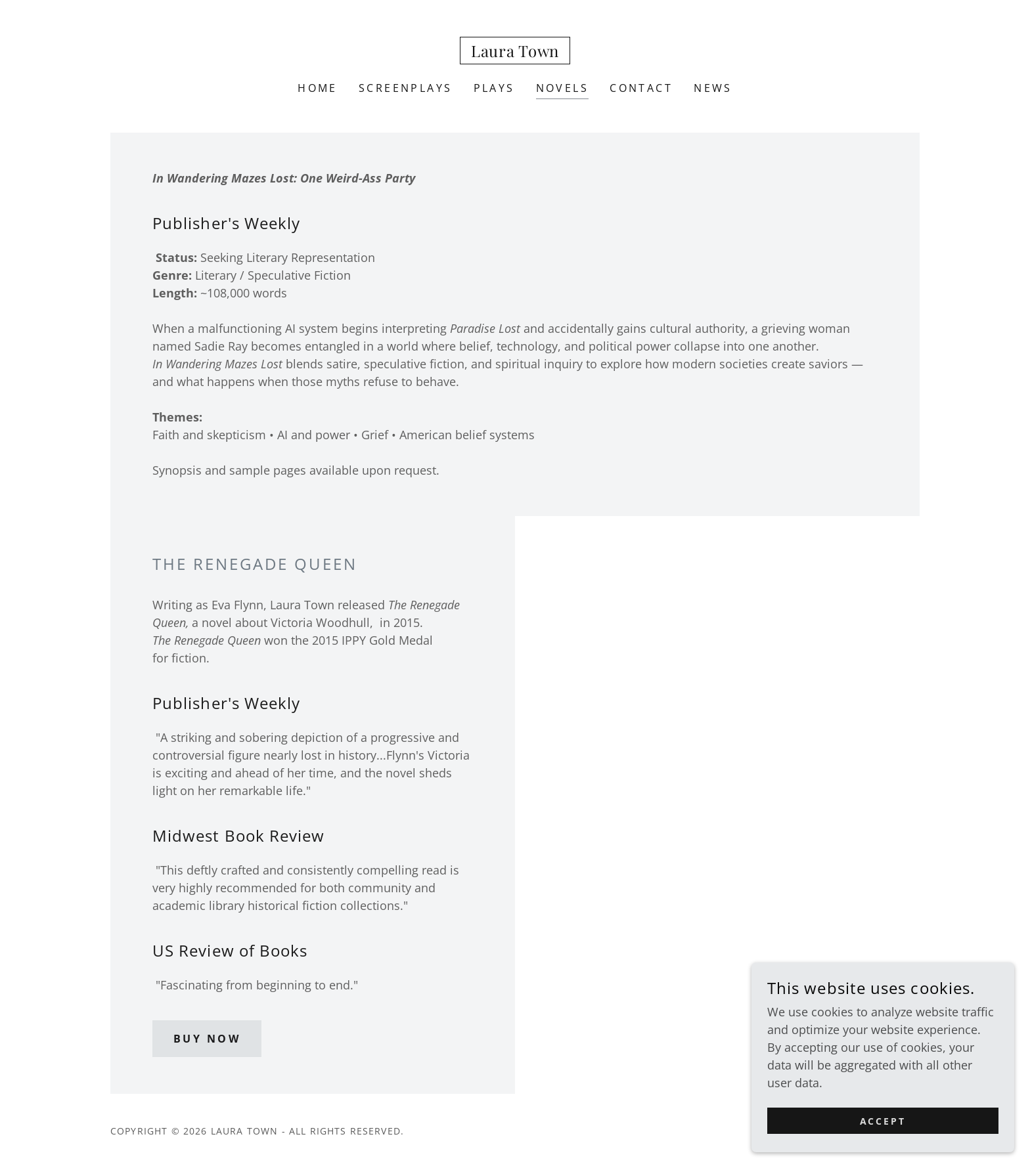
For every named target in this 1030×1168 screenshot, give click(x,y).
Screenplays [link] (406, 88)
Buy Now (206, 1038)
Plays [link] (494, 88)
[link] (515, 52)
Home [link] (318, 88)
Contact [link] (641, 88)
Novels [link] (562, 88)
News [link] (713, 88)
